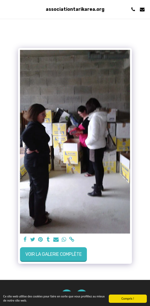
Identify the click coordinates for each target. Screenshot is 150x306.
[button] (7, 9)
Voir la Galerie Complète (53, 254)
